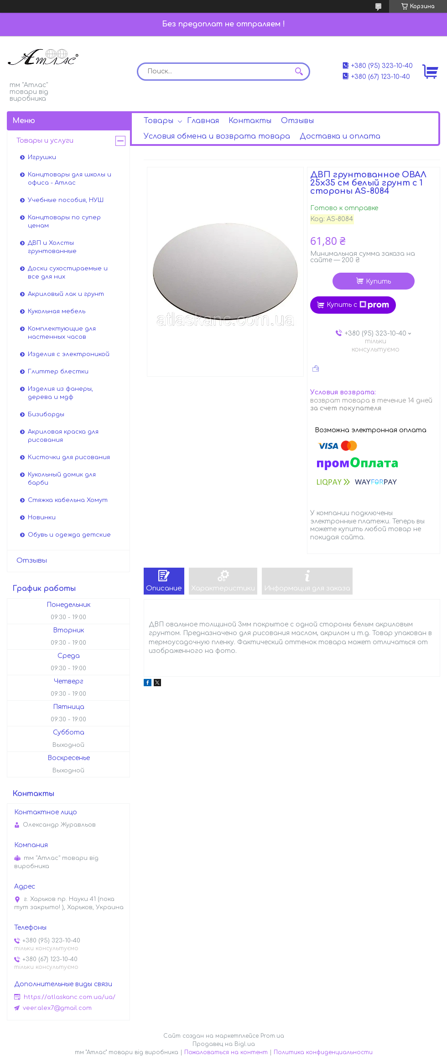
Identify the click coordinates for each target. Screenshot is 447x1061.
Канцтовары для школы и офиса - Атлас (69, 178)
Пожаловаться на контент (226, 1052)
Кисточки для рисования (69, 457)
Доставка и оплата (340, 136)
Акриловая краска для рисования (63, 436)
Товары (158, 121)
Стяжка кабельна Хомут (68, 500)
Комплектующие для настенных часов (62, 333)
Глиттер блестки (58, 371)
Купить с (358, 305)
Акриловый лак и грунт (66, 294)
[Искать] (299, 71)
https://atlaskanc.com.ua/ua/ (69, 997)
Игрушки (42, 157)
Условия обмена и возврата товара (217, 136)
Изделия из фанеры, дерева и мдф (60, 393)
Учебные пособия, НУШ (66, 200)
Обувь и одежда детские (69, 535)
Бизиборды (46, 414)
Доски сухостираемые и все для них (68, 272)
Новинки (42, 517)
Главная (203, 121)
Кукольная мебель (56, 311)
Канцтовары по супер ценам (64, 221)
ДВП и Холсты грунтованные (52, 247)
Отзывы (297, 121)
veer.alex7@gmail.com (57, 1008)
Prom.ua (272, 1036)
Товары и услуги (44, 141)
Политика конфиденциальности (323, 1052)
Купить (378, 281)
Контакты (250, 121)
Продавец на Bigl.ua (223, 1044)
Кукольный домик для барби (62, 478)
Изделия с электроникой (68, 354)
